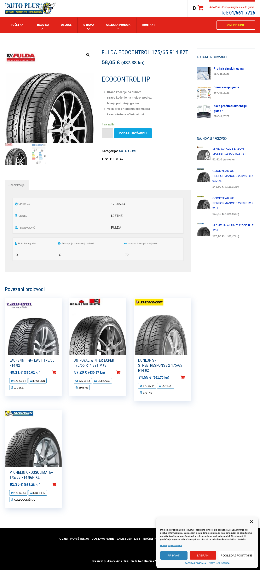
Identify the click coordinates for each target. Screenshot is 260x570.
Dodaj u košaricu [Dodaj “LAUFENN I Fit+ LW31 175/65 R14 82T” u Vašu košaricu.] (60, 372)
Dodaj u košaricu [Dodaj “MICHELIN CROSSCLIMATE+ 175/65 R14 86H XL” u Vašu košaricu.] (60, 484)
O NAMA (88, 25)
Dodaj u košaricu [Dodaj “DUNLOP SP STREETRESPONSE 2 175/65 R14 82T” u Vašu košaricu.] (189, 377)
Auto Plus (122, 561)
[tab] (16, 185)
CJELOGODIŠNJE (24, 499)
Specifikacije (17, 185)
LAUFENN (38, 380)
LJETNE (147, 392)
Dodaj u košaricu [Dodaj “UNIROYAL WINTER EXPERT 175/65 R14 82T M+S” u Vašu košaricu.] (124, 372)
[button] (252, 522)
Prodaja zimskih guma (229, 68)
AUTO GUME (128, 151)
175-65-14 (20, 380)
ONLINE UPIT (236, 25)
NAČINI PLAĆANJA (156, 538)
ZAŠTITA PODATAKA (195, 563)
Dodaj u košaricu (133, 133)
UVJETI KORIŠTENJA (218, 563)
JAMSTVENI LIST (128, 538)
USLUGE (66, 25)
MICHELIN (38, 493)
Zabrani (203, 555)
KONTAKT (148, 25)
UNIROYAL (103, 380)
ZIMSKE (19, 387)
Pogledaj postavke (236, 555)
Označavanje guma (226, 87)
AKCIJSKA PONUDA (118, 25)
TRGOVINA (42, 25)
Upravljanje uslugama (171, 545)
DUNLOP (166, 385)
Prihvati (173, 555)
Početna (17, 25)
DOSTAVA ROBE (102, 538)
